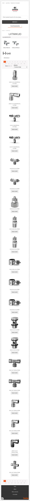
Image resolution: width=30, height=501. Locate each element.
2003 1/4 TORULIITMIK (14, 370)
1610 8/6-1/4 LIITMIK (14, 309)
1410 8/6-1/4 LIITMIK (14, 188)
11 (8, 63)
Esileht (3, 30)
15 (21, 63)
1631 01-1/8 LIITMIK (14, 350)
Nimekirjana (9, 66)
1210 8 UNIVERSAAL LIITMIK (15, 147)
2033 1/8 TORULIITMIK (14, 472)
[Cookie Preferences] (2, 498)
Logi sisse (8, 2)
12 (11, 63)
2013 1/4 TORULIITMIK (14, 410)
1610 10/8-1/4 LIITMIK (14, 269)
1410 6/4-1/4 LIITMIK (14, 168)
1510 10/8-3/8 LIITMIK (14, 229)
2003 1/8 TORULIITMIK (14, 390)
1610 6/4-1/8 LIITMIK (14, 289)
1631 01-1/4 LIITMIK (14, 329)
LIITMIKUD (8, 30)
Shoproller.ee (26, 498)
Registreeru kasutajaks (15, 2)
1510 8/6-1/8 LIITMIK (14, 249)
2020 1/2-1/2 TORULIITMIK (14, 451)
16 (24, 63)
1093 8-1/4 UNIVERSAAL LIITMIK (14, 104)
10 (5, 63)
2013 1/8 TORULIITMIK (14, 430)
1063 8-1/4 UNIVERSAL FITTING (14, 83)
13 (15, 63)
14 (18, 63)
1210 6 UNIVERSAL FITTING (14, 126)
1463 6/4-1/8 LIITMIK (14, 208)
